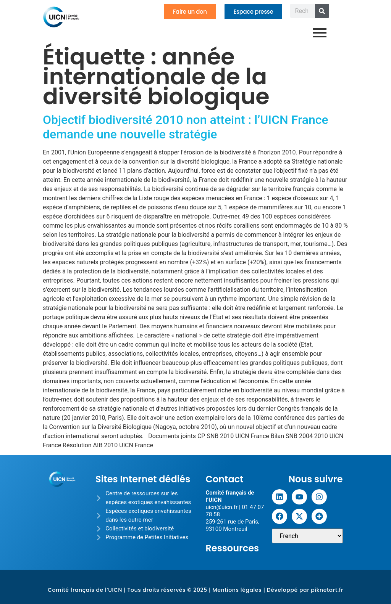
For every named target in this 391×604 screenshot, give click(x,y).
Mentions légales (237, 590)
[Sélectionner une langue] (307, 535)
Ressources (232, 548)
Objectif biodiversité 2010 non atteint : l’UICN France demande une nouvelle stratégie (185, 126)
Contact (224, 479)
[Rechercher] (322, 11)
